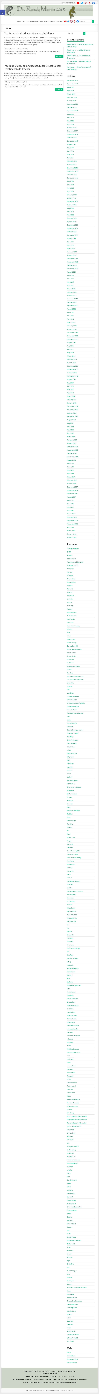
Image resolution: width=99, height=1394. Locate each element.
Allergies (70, 575)
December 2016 (72, 168)
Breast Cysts (71, 656)
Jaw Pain (70, 955)
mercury (70, 1032)
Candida (70, 673)
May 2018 (70, 121)
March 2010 (71, 396)
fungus (69, 841)
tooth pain (70, 1281)
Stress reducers (72, 1210)
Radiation (70, 1153)
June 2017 (70, 151)
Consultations (72, 723)
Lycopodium (71, 1002)
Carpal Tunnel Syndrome (75, 679)
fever (68, 817)
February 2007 (72, 517)
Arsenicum (70, 595)
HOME (19, 21)
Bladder (69, 629)
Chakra (69, 686)
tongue (69, 1277)
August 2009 (71, 420)
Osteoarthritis (72, 1082)
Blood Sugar (71, 639)
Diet (68, 760)
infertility (70, 938)
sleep (69, 1183)
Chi (68, 689)
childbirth (70, 693)
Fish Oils (70, 824)
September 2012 (72, 305)
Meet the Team (72, 1015)
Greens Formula (72, 854)
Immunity (70, 935)
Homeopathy (9, 53)
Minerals (70, 1042)
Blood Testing (71, 642)
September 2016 (72, 178)
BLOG (53, 21)
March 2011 (71, 356)
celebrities (70, 683)
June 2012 (70, 315)
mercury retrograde (73, 1035)
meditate (70, 1009)
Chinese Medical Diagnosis (47, 51)
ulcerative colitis (72, 1304)
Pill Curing (70, 1113)
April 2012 (70, 319)
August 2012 (71, 309)
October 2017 (71, 137)
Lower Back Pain (72, 998)
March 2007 (71, 514)
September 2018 (72, 111)
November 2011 (72, 336)
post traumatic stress (74, 1126)
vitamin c (70, 1321)
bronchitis (70, 659)
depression (70, 747)
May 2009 (70, 430)
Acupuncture (10, 51)
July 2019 (70, 87)
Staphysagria (71, 1203)
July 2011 (70, 346)
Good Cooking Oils (73, 851)
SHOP (41, 21)
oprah (69, 1079)
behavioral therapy (73, 626)
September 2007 (72, 494)
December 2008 (72, 446)
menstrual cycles (72, 1029)
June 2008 (70, 467)
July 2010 (70, 383)
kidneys (69, 975)
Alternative (71, 579)
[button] (2, 12)
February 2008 (72, 480)
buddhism (70, 663)
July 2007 (70, 500)
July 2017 (70, 148)
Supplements (71, 1224)
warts (69, 1328)
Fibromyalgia (71, 820)
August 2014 (71, 238)
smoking (70, 1190)
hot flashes (70, 901)
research (70, 1166)
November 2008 (72, 450)
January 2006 (71, 534)
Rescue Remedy (72, 1163)
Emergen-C (71, 784)
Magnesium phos (73, 1005)
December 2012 (72, 299)
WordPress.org (72, 1362)
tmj (68, 1267)
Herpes (69, 878)
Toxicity (69, 1284)
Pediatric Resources (73, 1099)
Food (68, 834)
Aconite (69, 555)
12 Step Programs (73, 548)
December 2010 (72, 366)
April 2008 (70, 473)
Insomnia (70, 941)
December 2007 (72, 487)
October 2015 (71, 205)
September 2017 (72, 141)
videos (24, 53)
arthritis (70, 599)
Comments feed (72, 1359)
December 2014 (72, 225)
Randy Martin (10, 49)
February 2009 (72, 440)
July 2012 (70, 312)
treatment (70, 1294)
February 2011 (72, 359)
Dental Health (71, 743)
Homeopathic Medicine (75, 891)
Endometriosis (72, 794)
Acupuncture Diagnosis (22, 51)
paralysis (70, 1089)
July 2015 (70, 208)
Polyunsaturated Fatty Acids (76, 1123)
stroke (69, 1213)
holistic (69, 888)
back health (71, 619)
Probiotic (70, 1136)
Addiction (70, 569)
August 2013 (71, 272)
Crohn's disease (72, 740)
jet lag (69, 962)
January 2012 (71, 329)
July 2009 (70, 423)
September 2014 (72, 235)
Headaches (70, 864)
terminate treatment (74, 1240)
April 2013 (70, 285)
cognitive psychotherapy (75, 713)
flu (68, 831)
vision (69, 1318)
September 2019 (72, 84)
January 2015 (71, 221)
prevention (70, 1133)
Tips (68, 1260)
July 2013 (70, 275)
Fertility (69, 814)
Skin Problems (72, 1180)
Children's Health (73, 696)
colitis (69, 720)
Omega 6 (70, 1076)
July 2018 (70, 114)
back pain (70, 622)
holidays (70, 884)
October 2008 (71, 453)
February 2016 (72, 195)
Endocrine (70, 790)
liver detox (70, 995)
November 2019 (72, 80)
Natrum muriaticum (73, 1052)
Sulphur (69, 1217)
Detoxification (72, 753)
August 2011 (71, 342)
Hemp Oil (70, 871)
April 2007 (70, 510)
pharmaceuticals (72, 1106)
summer (70, 1220)
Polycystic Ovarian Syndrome (77, 1119)
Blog (68, 632)
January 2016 (71, 198)
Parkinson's (71, 1093)
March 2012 (71, 322)
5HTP (69, 552)
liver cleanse (71, 992)
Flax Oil (69, 827)
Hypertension (71, 911)
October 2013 (71, 265)
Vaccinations (71, 1311)
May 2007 (70, 507)
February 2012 (72, 326)
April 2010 (70, 393)
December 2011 (72, 332)
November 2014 (72, 228)
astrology (70, 606)
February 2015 (72, 218)
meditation (70, 1012)
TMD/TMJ (70, 1264)
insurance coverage (73, 948)
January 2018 (71, 127)
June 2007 (70, 504)
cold (68, 716)
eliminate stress (72, 780)
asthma (69, 602)
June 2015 (70, 211)
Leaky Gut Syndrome (74, 985)
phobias (69, 1109)
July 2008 (70, 463)
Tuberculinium (72, 1297)
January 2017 (71, 164)
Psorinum (70, 1140)
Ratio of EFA (71, 1156)
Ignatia (69, 931)
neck (68, 1056)
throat (69, 1254)
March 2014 (71, 248)
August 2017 (71, 144)
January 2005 (71, 537)
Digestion (70, 763)
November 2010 (72, 369)
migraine (70, 1039)
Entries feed (71, 1356)
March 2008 (71, 477)
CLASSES (47, 21)
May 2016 (70, 188)
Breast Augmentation (74, 649)
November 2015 (72, 201)
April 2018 (70, 124)
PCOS (69, 1096)
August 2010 (71, 379)
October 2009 (71, 413)
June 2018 (70, 117)
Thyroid (69, 1257)
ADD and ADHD (72, 565)
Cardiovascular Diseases (75, 676)
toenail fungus (72, 1271)
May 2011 (70, 352)
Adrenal (69, 572)
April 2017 (70, 158)
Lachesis (70, 982)
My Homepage (72, 61)
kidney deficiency (73, 968)
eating (69, 777)
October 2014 (71, 232)
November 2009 (72, 410)
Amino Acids (71, 582)
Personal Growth (73, 1103)
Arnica (69, 592)
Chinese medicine (73, 706)
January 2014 (71, 255)
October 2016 (71, 174)
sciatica (69, 1170)
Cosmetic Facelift (73, 733)
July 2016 (70, 181)
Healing (69, 867)
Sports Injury (71, 1200)
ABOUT (36, 21)
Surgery (69, 1227)
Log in (69, 1352)
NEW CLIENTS (28, 21)
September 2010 (72, 376)
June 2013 (70, 279)
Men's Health (18, 53)
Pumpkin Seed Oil (73, 1146)
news (69, 1062)
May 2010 (70, 389)
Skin (68, 1177)
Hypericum (70, 908)
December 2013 (72, 258)
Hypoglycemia (72, 918)
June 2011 (70, 349)
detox (69, 750)
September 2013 (72, 268)
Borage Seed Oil (72, 646)
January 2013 (71, 295)
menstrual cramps (73, 1025)
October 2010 (71, 373)
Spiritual (70, 1197)
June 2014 (70, 242)
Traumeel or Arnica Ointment (77, 1287)
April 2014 (70, 245)
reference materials (73, 1160)
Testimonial (71, 1244)
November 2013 (72, 262)
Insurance (70, 945)
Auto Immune (71, 612)
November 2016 (72, 171)
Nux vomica (71, 1072)
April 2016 (70, 191)
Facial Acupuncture (73, 810)
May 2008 (70, 470)
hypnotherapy (72, 915)
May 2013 (70, 282)
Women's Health (31, 53)
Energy (69, 797)
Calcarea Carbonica (73, 666)
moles (69, 1046)
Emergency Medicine (74, 787)
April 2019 (70, 90)
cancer (40, 85)
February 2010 (72, 399)
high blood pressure (73, 881)
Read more (59, 56)
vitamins (70, 1324)
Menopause (71, 1022)
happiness (70, 861)
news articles (71, 1066)
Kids (68, 978)
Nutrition (70, 1069)
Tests (68, 1247)
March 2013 (71, 289)
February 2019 (72, 97)
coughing (70, 736)
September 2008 (72, 457)
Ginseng (70, 844)
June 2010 (70, 386)
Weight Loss (71, 1331)
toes (68, 1274)
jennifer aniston (72, 958)
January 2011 (71, 363)
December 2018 (72, 104)
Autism (69, 609)
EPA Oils (70, 800)
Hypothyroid (71, 921)
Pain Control (71, 1086)
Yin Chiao (70, 1341)
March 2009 (71, 436)
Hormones (70, 898)
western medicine (73, 1334)
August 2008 (71, 460)
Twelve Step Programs (74, 1301)
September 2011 (72, 339)
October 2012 (71, 302)
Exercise (70, 804)
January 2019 (71, 101)
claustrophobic (72, 710)
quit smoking (71, 1150)
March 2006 (71, 530)
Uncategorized (72, 1307)
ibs (68, 928)
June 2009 (70, 426)
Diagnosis (70, 757)
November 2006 (72, 524)
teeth (69, 1234)
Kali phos (70, 965)
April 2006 (70, 527)
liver (68, 988)
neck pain (70, 1059)
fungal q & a (71, 837)
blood (69, 636)
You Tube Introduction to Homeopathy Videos (29, 33)
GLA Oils (70, 847)
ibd (68, 925)
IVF (68, 951)
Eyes (68, 807)
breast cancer (33, 85)
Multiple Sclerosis (73, 1049)
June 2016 (70, 185)
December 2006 (72, 520)
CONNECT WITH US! (68, 2)
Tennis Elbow (71, 1237)
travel (69, 1291)
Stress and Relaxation (74, 1207)
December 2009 (72, 406)
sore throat (71, 1193)
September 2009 (72, 416)
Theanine (70, 1250)
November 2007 (72, 490)
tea (68, 1230)
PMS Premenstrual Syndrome (77, 1116)
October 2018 (71, 107)
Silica (68, 1173)
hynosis (69, 904)
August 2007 (71, 497)
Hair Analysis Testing (74, 857)
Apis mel (70, 589)
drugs (69, 773)
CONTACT (59, 21)
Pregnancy (70, 1129)
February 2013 (72, 292)
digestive (70, 767)
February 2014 (72, 252)
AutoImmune (71, 616)
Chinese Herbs (33, 51)
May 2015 (70, 215)
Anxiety (69, 585)
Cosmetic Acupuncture (74, 730)
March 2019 (71, 94)
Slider (69, 1187)
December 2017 (72, 131)
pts (68, 1143)
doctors (69, 770)
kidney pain (71, 972)
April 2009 (70, 433)
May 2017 (70, 154)
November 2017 (72, 134)
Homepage (70, 67)
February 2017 (72, 161)
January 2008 (71, 483)
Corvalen (70, 726)
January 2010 (71, 403)
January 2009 (71, 443)
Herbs (57, 51)
